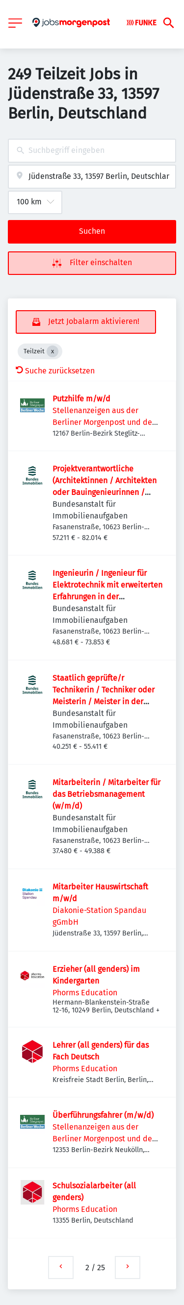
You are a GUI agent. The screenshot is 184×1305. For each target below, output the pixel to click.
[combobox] (92, 151)
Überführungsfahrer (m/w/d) (103, 1115)
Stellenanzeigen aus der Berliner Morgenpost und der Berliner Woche (104, 422)
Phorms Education (85, 992)
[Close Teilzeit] (52, 351)
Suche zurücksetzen (55, 370)
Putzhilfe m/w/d (81, 398)
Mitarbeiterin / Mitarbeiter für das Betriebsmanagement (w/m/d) (106, 794)
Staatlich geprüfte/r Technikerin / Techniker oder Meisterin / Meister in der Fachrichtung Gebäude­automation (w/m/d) (104, 701)
